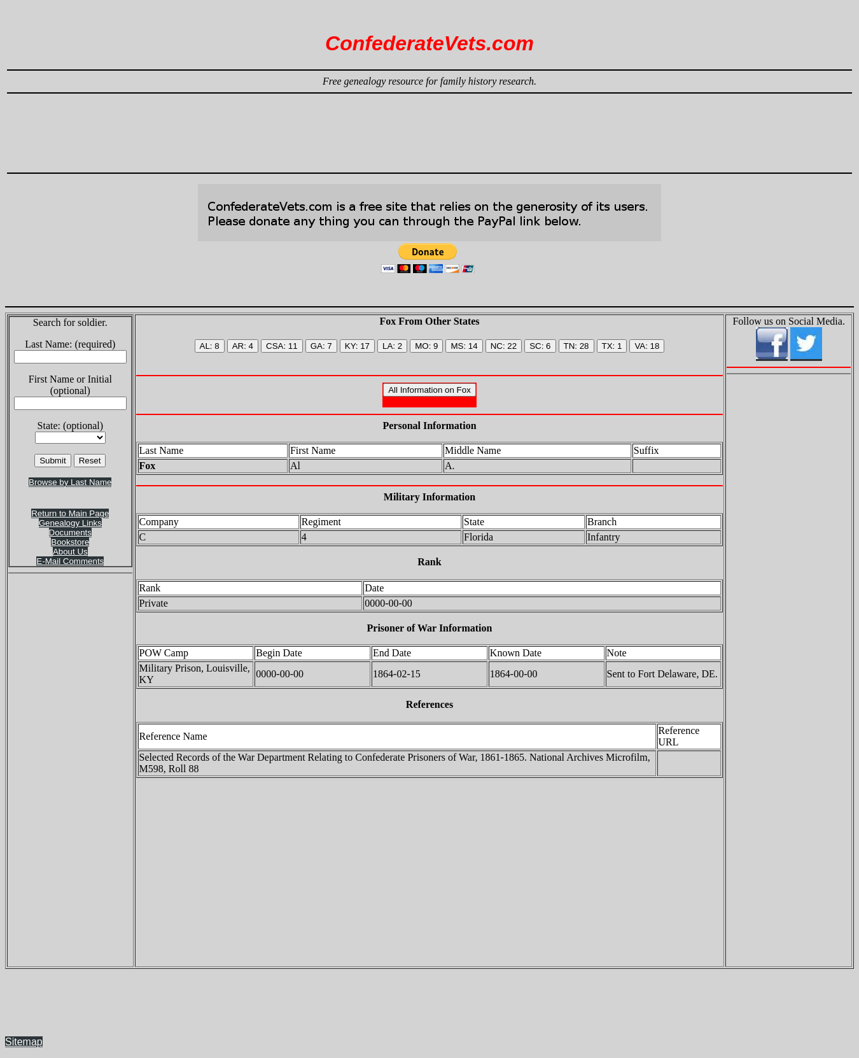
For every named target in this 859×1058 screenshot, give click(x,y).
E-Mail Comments (70, 561)
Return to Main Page (70, 513)
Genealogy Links (70, 523)
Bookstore (70, 542)
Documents (70, 532)
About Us (70, 551)
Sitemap (24, 1041)
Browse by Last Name (70, 482)
